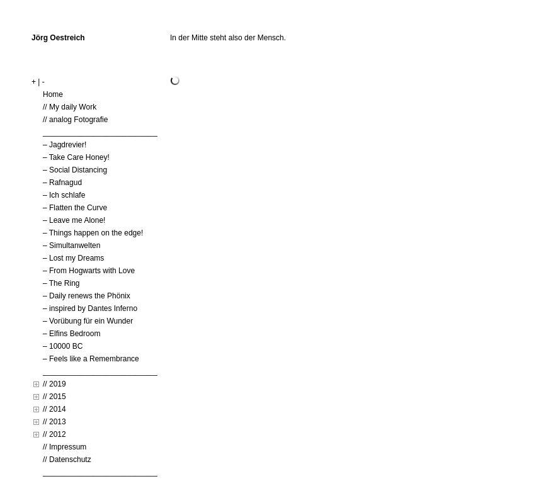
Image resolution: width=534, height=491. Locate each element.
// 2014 (54, 409)
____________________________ (102, 132)
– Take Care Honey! (76, 157)
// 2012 (54, 434)
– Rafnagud (62, 182)
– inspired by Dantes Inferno (90, 308)
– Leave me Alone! (74, 220)
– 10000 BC (62, 346)
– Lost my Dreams (73, 258)
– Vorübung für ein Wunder (88, 321)
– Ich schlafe (64, 195)
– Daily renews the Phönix (86, 295)
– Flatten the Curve (75, 207)
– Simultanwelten (71, 245)
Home (53, 94)
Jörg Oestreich (58, 37)
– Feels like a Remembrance (91, 358)
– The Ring (61, 283)
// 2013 (54, 421)
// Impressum (64, 447)
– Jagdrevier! (64, 144)
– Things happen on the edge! (93, 233)
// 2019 (54, 384)
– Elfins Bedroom (71, 333)
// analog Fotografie (75, 119)
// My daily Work (69, 107)
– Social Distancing (75, 170)
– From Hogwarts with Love (89, 270)
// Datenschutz (67, 459)
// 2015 (54, 396)
